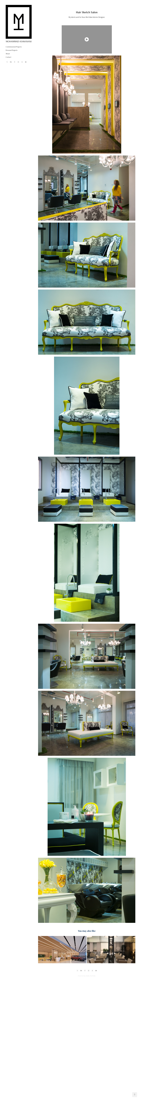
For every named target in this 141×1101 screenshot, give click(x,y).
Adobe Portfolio (90, 976)
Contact (8, 57)
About (8, 54)
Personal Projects (11, 50)
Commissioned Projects (14, 47)
